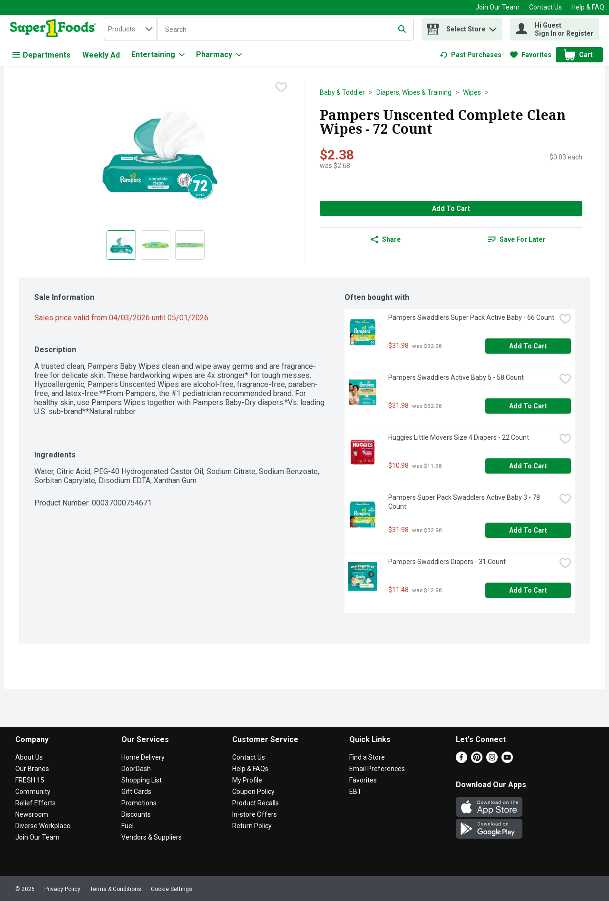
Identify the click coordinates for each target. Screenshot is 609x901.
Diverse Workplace (42, 826)
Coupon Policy (253, 791)
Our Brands (32, 768)
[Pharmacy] (219, 55)
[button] (493, 27)
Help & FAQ (587, 7)
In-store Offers (254, 814)
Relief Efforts (35, 803)
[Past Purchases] (470, 55)
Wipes (472, 92)
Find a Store (367, 757)
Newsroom (31, 814)
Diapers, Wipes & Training (414, 92)
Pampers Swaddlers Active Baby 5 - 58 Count (456, 377)
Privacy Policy (62, 889)
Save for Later (516, 239)
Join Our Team (497, 7)
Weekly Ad (101, 54)
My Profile (247, 780)
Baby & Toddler (342, 92)
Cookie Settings (171, 889)
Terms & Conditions (115, 889)
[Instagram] (492, 760)
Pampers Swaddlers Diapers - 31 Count (447, 561)
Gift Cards (136, 791)
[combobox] (130, 29)
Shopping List (141, 780)
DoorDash (136, 768)
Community (32, 791)
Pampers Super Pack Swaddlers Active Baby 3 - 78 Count (464, 502)
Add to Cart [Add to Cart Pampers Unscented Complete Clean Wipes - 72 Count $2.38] (451, 208)
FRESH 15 (29, 780)
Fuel (127, 826)
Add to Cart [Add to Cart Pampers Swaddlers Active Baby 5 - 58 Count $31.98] (528, 406)
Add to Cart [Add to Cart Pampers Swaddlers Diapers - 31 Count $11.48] (528, 590)
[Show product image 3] (190, 245)
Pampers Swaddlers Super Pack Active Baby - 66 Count (471, 317)
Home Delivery (143, 757)
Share (386, 239)
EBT (355, 791)
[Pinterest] (476, 760)
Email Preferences (377, 768)
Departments (41, 54)
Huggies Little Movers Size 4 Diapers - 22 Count (458, 437)
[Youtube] (507, 760)
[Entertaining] (158, 55)
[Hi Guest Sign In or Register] (554, 29)
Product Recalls (255, 803)
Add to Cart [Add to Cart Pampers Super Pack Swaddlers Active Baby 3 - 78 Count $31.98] (528, 530)
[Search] (285, 29)
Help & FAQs (250, 768)
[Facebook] (461, 760)
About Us (29, 757)
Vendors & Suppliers (151, 837)
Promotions (139, 803)
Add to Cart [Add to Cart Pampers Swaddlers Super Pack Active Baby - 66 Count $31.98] (528, 346)
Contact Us (545, 7)
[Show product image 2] (155, 245)
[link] (470, 55)
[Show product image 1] (121, 245)
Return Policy (252, 826)
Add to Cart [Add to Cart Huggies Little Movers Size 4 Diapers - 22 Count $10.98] (528, 466)
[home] (55, 29)
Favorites (363, 780)
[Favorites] (531, 55)
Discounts (136, 814)
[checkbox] (281, 88)
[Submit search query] (402, 29)
